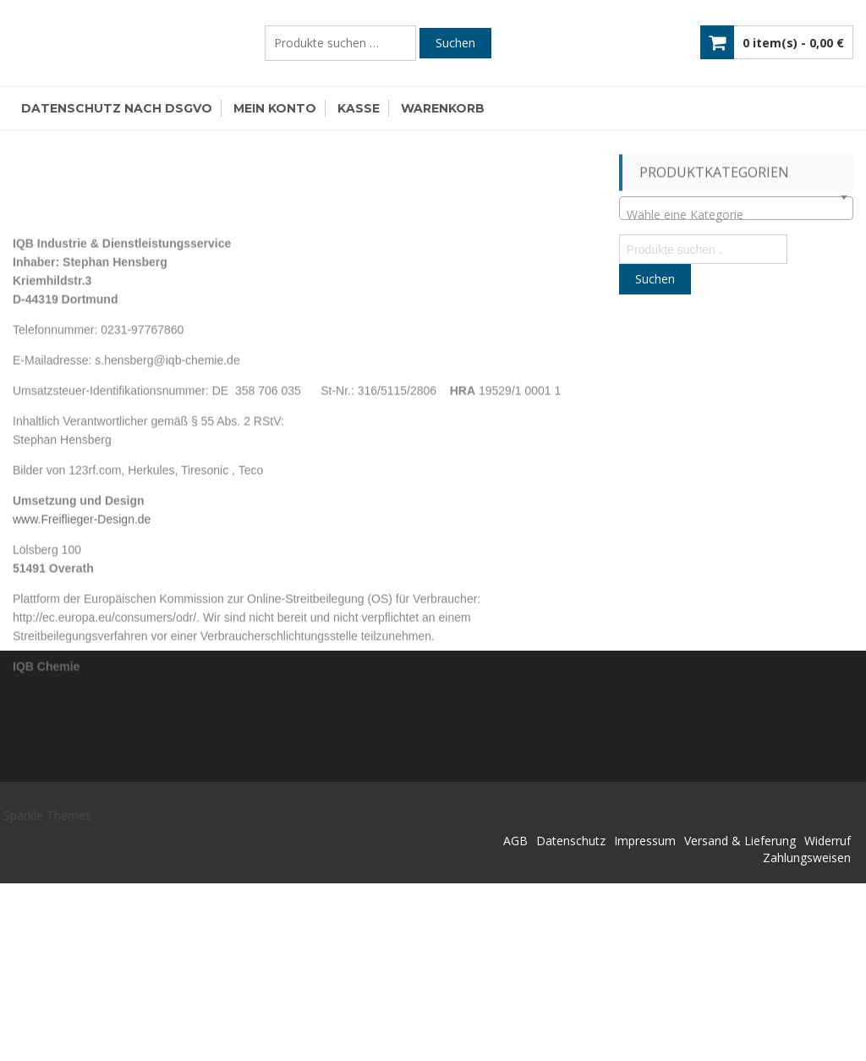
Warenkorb (443, 108)
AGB (515, 841)
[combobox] (736, 208)
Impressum (645, 841)
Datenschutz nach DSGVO (116, 108)
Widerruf (827, 841)
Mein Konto (274, 108)
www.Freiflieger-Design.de (82, 587)
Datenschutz (571, 841)
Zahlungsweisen (807, 857)
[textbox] (736, 215)
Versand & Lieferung (740, 841)
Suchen (455, 43)
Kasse (358, 108)
